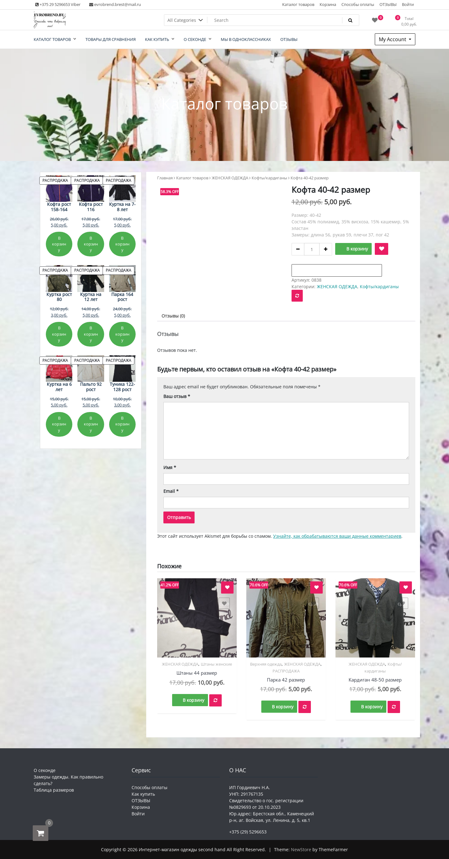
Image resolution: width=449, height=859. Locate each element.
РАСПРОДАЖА (286, 671)
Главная (165, 178)
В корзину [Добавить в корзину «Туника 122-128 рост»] (122, 424)
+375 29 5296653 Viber (57, 4)
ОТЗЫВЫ (388, 4)
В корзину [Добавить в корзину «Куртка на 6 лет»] (59, 424)
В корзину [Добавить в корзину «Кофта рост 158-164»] (59, 244)
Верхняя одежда (266, 664)
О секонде (45, 770)
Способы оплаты (357, 4)
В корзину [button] (193, 700)
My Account (393, 39)
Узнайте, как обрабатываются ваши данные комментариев (337, 536)
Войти (408, 4)
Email (171, 491)
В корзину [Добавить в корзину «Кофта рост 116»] (91, 244)
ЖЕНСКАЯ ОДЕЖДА (230, 178)
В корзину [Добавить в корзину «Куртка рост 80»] (59, 334)
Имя (169, 467)
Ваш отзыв (176, 396)
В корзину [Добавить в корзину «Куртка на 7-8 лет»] (122, 244)
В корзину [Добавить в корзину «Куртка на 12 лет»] (91, 334)
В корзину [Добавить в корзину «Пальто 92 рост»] (91, 424)
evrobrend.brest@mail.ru (115, 4)
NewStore (301, 849)
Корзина (328, 4)
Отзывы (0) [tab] (173, 316)
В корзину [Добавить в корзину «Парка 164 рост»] (122, 334)
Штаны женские (216, 664)
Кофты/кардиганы (269, 178)
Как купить (143, 794)
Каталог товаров (298, 4)
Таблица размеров (54, 790)
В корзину (357, 249)
